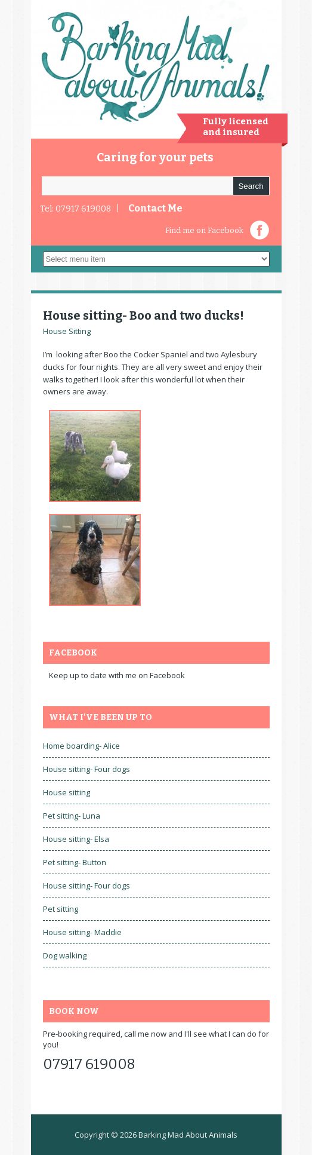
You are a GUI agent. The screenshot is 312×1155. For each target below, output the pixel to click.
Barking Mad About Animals (187, 1134)
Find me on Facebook (204, 230)
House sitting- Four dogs (86, 769)
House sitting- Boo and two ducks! (143, 315)
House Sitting (67, 331)
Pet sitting (60, 908)
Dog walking (65, 955)
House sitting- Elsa (76, 839)
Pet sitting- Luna (71, 815)
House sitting (66, 792)
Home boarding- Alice (81, 745)
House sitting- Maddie (82, 932)
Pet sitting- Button (74, 862)
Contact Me (155, 208)
